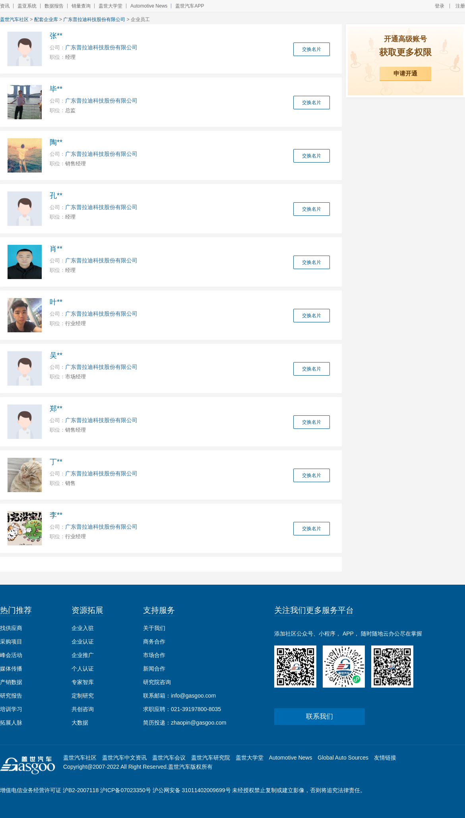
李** (56, 515)
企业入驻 (83, 628)
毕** (56, 89)
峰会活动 (11, 655)
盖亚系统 (27, 6)
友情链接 (385, 757)
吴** (56, 355)
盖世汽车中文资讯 (124, 757)
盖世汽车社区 (14, 19)
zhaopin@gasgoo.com (199, 722)
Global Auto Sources (343, 757)
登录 (439, 6)
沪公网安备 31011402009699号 (192, 790)
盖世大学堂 (110, 6)
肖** (56, 249)
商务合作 (154, 641)
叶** (56, 302)
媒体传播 (11, 668)
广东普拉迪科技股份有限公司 (94, 19)
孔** (56, 196)
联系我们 (319, 716)
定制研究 (83, 695)
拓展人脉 (11, 722)
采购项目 (11, 641)
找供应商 (11, 628)
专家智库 (83, 682)
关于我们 (154, 628)
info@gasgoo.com (193, 695)
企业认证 (83, 641)
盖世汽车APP (189, 6)
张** (56, 36)
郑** (56, 409)
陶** (56, 142)
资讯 (5, 6)
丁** (56, 462)
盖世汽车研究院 (210, 757)
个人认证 (83, 668)
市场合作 (154, 655)
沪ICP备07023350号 (125, 790)
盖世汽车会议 (169, 757)
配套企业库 (46, 19)
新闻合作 (154, 668)
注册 (460, 6)
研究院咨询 (157, 682)
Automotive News (148, 6)
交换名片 (311, 49)
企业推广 (83, 655)
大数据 (80, 722)
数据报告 (54, 6)
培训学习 (11, 709)
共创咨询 (83, 709)
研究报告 (11, 695)
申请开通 (405, 73)
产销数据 (11, 682)
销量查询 (81, 6)
